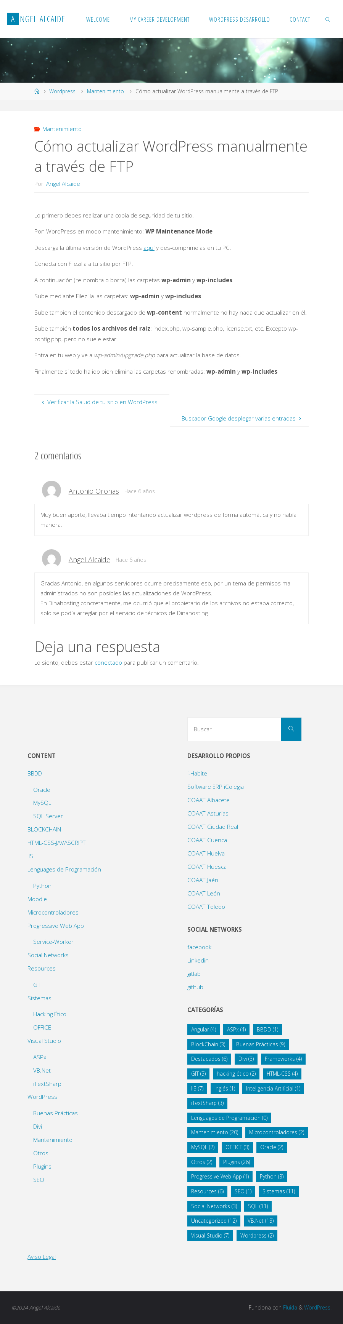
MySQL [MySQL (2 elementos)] (202, 1147)
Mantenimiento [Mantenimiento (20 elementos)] (214, 1132)
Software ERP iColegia (215, 786)
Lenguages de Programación (64, 869)
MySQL (42, 802)
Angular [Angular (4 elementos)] (203, 1029)
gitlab (194, 973)
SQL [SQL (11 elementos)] (258, 1206)
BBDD (34, 773)
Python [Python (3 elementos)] (271, 1176)
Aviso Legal (41, 1256)
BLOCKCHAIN (44, 829)
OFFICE (42, 1027)
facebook (199, 947)
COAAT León (203, 893)
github (195, 987)
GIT (37, 984)
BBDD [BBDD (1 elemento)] (267, 1029)
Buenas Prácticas (55, 1113)
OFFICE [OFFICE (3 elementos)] (237, 1147)
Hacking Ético (49, 1014)
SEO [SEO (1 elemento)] (243, 1191)
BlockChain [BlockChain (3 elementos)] (208, 1044)
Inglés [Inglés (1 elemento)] (224, 1088)
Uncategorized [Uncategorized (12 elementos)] (214, 1220)
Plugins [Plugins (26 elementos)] (236, 1162)
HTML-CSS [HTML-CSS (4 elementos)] (282, 1073)
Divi (37, 1126)
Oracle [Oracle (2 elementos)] (271, 1147)
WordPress (42, 1096)
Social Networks (48, 955)
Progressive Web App (55, 925)
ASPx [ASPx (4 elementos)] (236, 1029)
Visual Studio (44, 1040)
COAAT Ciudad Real (212, 826)
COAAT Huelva (206, 853)
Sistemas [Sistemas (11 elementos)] (278, 1191)
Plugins (42, 1166)
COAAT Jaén (202, 880)
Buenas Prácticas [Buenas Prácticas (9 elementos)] (260, 1044)
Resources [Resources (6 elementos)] (207, 1191)
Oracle (41, 789)
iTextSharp (47, 1083)
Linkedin (198, 960)
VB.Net (42, 1070)
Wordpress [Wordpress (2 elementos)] (257, 1235)
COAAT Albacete (208, 800)
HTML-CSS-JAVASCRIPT (56, 842)
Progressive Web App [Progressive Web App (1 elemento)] (220, 1176)
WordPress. (318, 1307)
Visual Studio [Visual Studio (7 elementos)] (210, 1235)
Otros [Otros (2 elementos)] (201, 1162)
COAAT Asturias (208, 813)
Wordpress (62, 91)
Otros (40, 1153)
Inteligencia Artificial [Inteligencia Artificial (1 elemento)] (273, 1088)
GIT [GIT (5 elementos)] (198, 1073)
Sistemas (39, 998)
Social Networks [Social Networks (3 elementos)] (214, 1206)
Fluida (289, 1307)
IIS (30, 856)
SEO (38, 1179)
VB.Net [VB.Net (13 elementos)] (261, 1220)
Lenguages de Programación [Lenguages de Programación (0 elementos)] (229, 1117)
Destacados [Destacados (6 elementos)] (209, 1058)
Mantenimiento (105, 91)
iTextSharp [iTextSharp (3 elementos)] (207, 1103)
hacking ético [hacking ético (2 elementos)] (236, 1073)
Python (42, 885)
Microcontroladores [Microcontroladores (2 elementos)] (276, 1132)
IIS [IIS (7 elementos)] (197, 1088)
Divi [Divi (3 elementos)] (246, 1058)
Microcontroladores (53, 912)
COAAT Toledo (206, 906)
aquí (149, 247)
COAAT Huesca (207, 866)
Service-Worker (53, 941)
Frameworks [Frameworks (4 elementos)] (283, 1058)
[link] (328, 19)
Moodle (37, 899)
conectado (108, 662)
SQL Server (48, 816)
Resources (41, 968)
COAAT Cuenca (207, 840)
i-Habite (197, 773)
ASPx (40, 1057)
